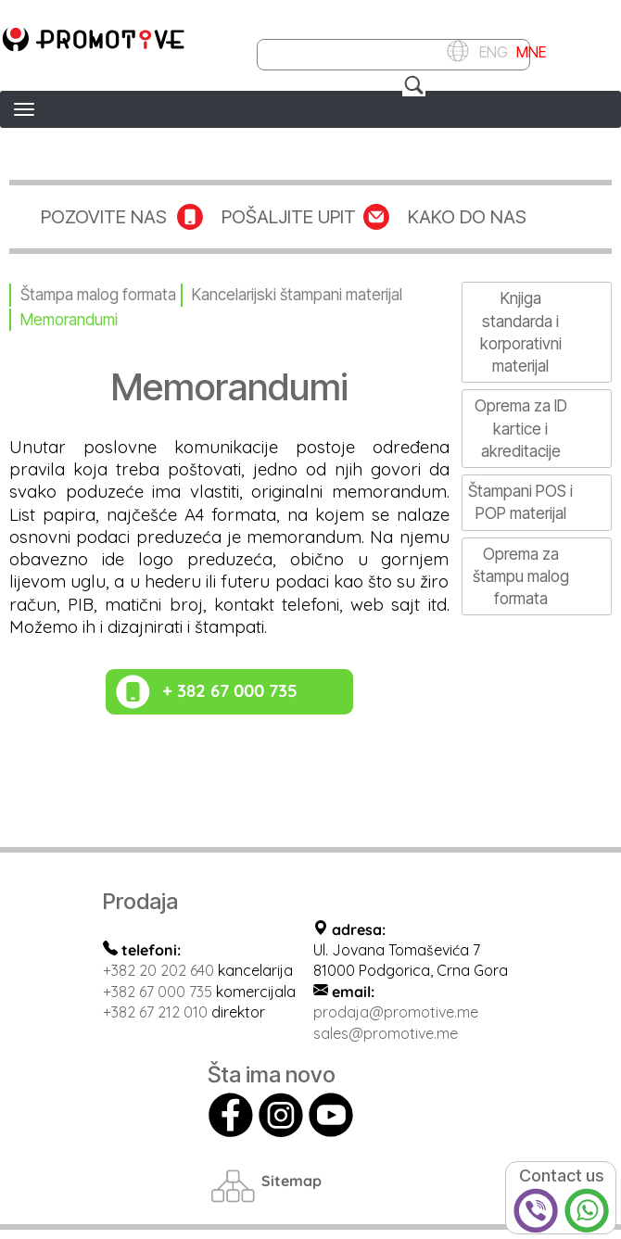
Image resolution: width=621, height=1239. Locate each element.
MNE (529, 50)
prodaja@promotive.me (395, 1012)
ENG (490, 50)
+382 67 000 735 (157, 991)
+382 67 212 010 (155, 1012)
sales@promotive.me (385, 1033)
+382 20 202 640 (158, 970)
